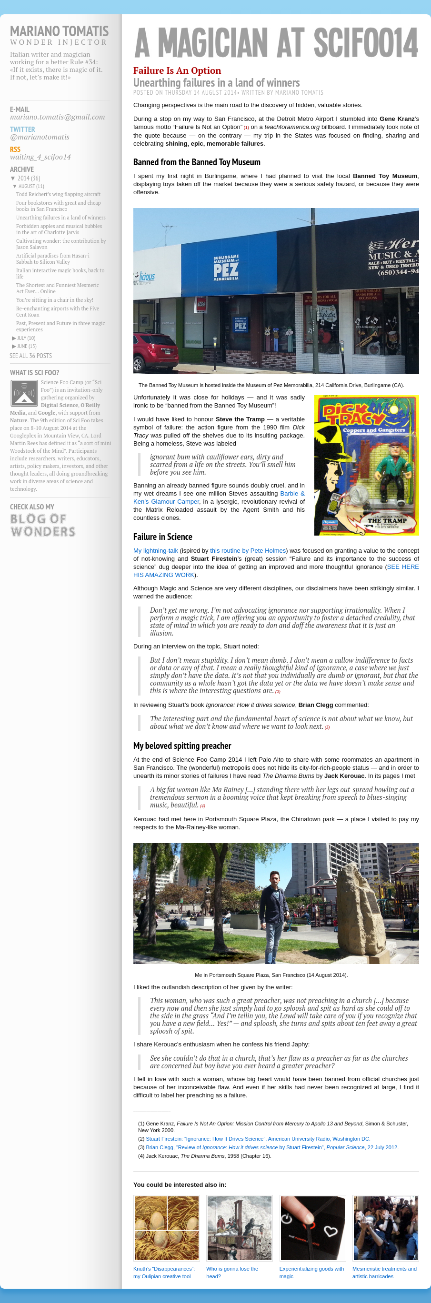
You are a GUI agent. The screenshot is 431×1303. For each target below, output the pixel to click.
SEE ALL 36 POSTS (31, 355)
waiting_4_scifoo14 (40, 156)
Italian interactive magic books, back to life (60, 273)
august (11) (31, 185)
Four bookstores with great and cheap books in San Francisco (58, 205)
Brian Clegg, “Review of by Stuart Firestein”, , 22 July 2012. (272, 1147)
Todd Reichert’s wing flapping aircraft (58, 194)
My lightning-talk (155, 550)
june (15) (27, 345)
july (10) (26, 337)
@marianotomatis (40, 136)
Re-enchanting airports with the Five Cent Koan (57, 311)
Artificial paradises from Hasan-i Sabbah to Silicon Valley (53, 258)
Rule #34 (83, 61)
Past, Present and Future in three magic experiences (60, 326)
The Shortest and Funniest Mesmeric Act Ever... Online (57, 288)
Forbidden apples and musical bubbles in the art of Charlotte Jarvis (59, 229)
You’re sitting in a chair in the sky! (54, 300)
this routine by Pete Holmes (248, 550)
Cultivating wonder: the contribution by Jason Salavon (61, 244)
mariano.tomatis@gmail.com (57, 116)
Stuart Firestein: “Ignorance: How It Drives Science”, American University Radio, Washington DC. (258, 1139)
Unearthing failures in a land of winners (61, 217)
